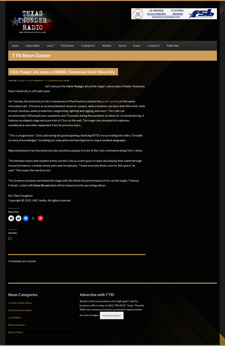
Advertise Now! (112, 315)
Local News (14, 317)
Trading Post (88, 45)
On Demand (67, 45)
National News (16, 324)
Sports (122, 45)
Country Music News (58, 80)
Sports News (15, 332)
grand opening (111, 101)
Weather (106, 45)
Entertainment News (20, 310)
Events (136, 45)
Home (15, 45)
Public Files (173, 45)
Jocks (50, 45)
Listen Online (33, 45)
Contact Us (154, 45)
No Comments (36, 80)
